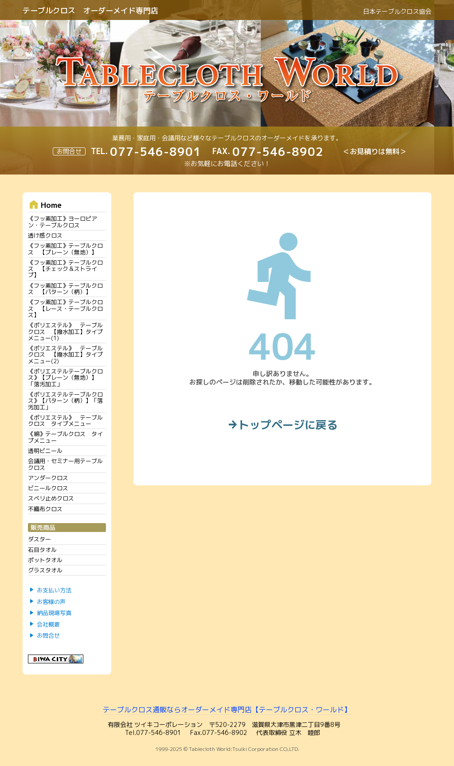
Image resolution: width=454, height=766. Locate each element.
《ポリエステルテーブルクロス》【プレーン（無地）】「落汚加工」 (65, 377)
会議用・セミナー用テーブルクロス (65, 464)
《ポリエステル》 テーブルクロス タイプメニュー (65, 420)
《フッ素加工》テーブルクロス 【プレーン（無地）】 (65, 249)
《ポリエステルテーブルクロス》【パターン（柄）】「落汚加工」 (65, 400)
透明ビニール (45, 451)
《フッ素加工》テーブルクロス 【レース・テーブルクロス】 (65, 308)
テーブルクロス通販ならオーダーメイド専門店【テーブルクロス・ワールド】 (227, 709)
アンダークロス (48, 478)
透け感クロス (45, 235)
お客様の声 (51, 602)
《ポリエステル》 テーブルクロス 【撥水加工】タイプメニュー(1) (65, 331)
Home (45, 204)
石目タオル (42, 550)
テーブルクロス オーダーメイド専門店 (90, 10)
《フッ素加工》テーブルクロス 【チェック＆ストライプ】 (65, 268)
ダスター (39, 539)
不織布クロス (45, 509)
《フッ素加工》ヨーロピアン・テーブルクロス (62, 221)
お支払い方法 (54, 590)
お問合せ (48, 636)
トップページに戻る (282, 425)
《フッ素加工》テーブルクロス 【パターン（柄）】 (65, 289)
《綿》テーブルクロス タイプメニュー (65, 437)
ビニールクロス (48, 488)
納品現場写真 (54, 613)
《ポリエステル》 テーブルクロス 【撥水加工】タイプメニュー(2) (65, 354)
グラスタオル (45, 570)
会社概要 (48, 624)
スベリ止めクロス (51, 498)
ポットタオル (45, 560)
